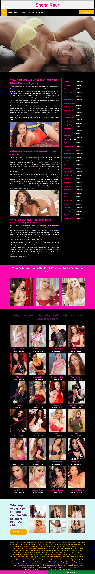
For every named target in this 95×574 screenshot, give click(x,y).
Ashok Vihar (68, 182)
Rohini (66, 193)
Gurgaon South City (38, 564)
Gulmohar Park (61, 546)
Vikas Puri (67, 197)
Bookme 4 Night (61, 556)
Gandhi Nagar (74, 562)
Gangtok (60, 567)
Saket (65, 139)
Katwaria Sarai (51, 556)
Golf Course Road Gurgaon (53, 564)
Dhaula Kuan (32, 554)
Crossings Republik (17, 546)
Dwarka (66, 81)
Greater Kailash (69, 132)
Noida (10, 12)
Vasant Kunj (68, 121)
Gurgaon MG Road (25, 564)
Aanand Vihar (30, 544)
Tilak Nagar (52, 543)
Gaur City (69, 552)
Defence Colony (69, 146)
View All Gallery (16, 532)
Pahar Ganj (62, 544)
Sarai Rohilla (58, 566)
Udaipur (23, 12)
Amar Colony (29, 556)
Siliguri (66, 567)
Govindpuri (46, 552)
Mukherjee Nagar (56, 554)
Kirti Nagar (67, 218)
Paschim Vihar (24, 543)
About (76, 560)
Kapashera (40, 554)
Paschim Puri (68, 200)
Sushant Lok (68, 175)
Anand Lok (47, 548)
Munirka (64, 554)
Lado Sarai (21, 556)
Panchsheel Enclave (73, 546)
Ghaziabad (31, 12)
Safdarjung (67, 110)
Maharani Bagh (77, 566)
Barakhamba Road (32, 566)
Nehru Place (68, 172)
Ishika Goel (53, 558)
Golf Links (29, 548)
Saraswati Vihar (61, 543)
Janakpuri (67, 204)
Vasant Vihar (68, 89)
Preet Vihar (46, 544)
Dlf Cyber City (64, 562)
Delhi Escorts (81, 556)
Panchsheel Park (69, 154)
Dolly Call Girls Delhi (32, 558)
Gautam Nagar (68, 117)
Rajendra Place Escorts (49, 560)
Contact (13, 562)
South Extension (69, 107)
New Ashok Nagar (76, 550)
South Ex (78, 554)
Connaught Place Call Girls (74, 558)
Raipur (16, 12)
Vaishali (22, 544)
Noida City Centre (19, 552)
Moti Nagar (67, 208)
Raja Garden (68, 215)
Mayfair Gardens (38, 548)
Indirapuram (54, 544)
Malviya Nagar (68, 125)
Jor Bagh (43, 546)
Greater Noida (40, 12)
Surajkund (13, 556)
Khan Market (38, 552)
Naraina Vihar (20, 550)
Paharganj (72, 554)
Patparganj (50, 566)
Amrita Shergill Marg (57, 548)
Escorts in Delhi (43, 558)
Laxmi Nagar (29, 550)
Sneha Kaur (67, 569)
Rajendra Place (38, 550)
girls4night (15, 560)
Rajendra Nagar (40, 567)
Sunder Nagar (20, 548)
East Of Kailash (68, 92)
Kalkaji (66, 96)
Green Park (67, 128)
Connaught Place (72, 544)
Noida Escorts (61, 558)
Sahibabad (19, 562)
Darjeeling (72, 567)
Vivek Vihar (38, 544)
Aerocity (66, 164)
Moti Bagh (67, 161)
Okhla (53, 552)
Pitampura (67, 186)
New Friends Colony (70, 103)
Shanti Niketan (51, 546)
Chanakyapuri (17, 554)
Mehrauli (47, 554)
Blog (80, 560)
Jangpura (67, 135)
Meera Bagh (33, 543)
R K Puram (67, 157)
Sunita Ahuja (69, 560)
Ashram (36, 556)
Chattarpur (67, 143)
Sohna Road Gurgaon (68, 564)
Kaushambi (27, 546)
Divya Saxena (61, 560)
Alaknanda (67, 99)
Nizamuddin (22, 566)
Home (4, 12)
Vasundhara (35, 546)
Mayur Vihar (56, 550)
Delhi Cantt (45, 562)
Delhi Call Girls (71, 556)
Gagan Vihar (80, 543)
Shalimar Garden (29, 562)
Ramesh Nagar (66, 550)
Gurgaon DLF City (51, 567)
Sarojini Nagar (67, 566)
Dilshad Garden (54, 562)
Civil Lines (38, 562)
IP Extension (77, 552)
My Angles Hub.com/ (26, 560)
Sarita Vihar (67, 150)
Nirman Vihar (29, 552)
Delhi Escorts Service (19, 558)
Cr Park (25, 554)
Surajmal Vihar (14, 544)
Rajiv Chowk (42, 566)
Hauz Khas (67, 114)
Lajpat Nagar (68, 85)
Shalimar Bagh (71, 543)
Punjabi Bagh (68, 190)
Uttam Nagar (48, 550)
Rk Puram (42, 556)
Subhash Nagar (43, 543)
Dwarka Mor (23, 567)
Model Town (68, 179)
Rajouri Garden (14, 543)
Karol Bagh (81, 544)
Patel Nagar (67, 211)
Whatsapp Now (86, 12)
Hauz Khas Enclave (70, 548)
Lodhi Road (31, 567)
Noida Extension (60, 552)
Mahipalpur (67, 168)
